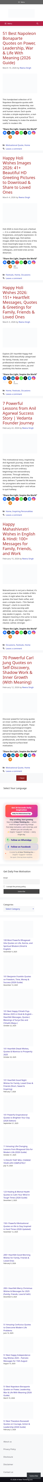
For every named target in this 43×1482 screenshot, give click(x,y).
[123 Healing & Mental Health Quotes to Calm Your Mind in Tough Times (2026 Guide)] (18, 1179)
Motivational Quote (14, 145)
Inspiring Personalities (22, 511)
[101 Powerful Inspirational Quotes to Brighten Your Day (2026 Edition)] (18, 1104)
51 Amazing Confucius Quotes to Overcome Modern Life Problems (17, 1327)
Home (27, 145)
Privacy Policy (9, 1449)
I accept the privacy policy (14, 886)
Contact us (8, 1472)
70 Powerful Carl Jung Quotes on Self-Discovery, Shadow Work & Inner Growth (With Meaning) (18, 670)
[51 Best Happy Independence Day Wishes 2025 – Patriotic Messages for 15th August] (18, 1345)
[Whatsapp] (21, 133)
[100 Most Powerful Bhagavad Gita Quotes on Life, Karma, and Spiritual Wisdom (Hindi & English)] (18, 930)
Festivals (10, 274)
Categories (8, 904)
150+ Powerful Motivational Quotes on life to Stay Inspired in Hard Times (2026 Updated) (17, 1226)
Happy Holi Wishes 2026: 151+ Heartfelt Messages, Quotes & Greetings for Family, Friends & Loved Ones (20, 302)
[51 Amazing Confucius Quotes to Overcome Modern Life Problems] (18, 1312)
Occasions (25, 274)
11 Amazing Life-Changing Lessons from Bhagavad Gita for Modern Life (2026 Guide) (18, 1149)
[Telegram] (29, 133)
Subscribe (34, 1476)
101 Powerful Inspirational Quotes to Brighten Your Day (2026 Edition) (16, 1117)
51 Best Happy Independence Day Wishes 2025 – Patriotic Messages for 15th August (16, 1358)
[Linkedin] (13, 133)
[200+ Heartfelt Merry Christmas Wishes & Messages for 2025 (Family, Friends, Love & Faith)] (18, 1277)
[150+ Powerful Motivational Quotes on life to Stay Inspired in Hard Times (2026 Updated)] (18, 1213)
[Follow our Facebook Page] (21, 847)
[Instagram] (33, 133)
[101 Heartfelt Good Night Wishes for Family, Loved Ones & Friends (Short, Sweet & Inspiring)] (18, 1070)
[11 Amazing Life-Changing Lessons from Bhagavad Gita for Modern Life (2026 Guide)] (18, 1136)
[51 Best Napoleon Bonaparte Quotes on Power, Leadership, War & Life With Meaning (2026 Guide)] (18, 1376)
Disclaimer (8, 1464)
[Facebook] (5, 133)
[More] (10, 137)
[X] (9, 133)
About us (7, 1441)
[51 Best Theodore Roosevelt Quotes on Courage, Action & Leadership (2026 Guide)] (18, 1411)
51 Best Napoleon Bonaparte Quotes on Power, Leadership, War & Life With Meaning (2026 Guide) (19, 48)
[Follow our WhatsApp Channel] (21, 840)
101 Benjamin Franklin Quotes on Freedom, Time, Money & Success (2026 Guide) (17, 979)
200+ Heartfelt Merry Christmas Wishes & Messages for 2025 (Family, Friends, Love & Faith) (17, 1291)
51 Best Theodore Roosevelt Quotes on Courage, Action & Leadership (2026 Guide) (16, 1424)
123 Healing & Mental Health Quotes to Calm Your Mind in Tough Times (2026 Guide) (16, 1194)
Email (5, 878)
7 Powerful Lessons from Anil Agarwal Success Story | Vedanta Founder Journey (19, 413)
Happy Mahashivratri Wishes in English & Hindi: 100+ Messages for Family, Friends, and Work (19, 538)
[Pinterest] (17, 133)
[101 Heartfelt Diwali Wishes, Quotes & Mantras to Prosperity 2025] (18, 1038)
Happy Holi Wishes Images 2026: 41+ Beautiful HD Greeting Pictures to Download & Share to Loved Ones (19, 175)
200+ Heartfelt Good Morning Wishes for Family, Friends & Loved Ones (16, 1257)
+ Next (21, 778)
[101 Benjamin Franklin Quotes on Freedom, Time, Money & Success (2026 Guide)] (18, 965)
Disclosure (8, 1456)
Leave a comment (14, 148)
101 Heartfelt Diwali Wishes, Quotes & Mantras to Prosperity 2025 (17, 1051)
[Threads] (25, 133)
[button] (37, 23)
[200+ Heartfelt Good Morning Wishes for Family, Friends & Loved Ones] (18, 1244)
